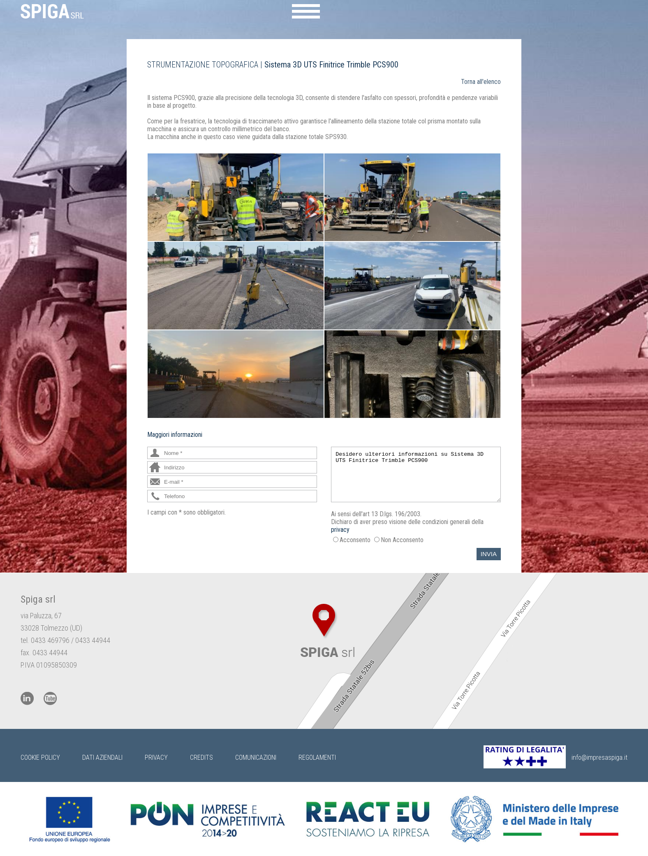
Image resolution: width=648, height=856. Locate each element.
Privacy (156, 757)
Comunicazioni (255, 757)
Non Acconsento (402, 540)
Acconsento (355, 540)
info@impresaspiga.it (599, 757)
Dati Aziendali (102, 757)
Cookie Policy (40, 757)
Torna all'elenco (481, 82)
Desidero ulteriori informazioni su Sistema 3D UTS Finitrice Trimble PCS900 (416, 474)
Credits (201, 757)
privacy (340, 530)
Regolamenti (317, 757)
